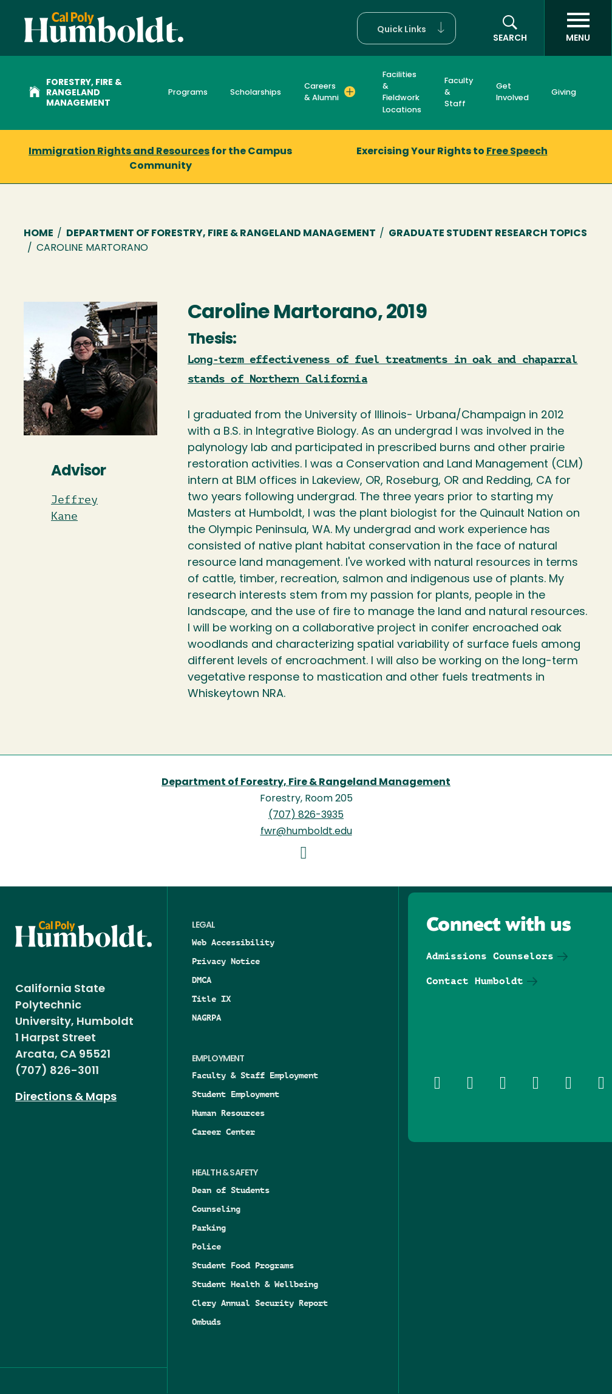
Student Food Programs (243, 1265)
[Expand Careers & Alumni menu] (349, 91)
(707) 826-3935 (306, 815)
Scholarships (255, 93)
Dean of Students (231, 1190)
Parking (209, 1227)
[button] (406, 28)
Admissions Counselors (490, 956)
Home (38, 234)
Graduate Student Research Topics (488, 234)
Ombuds (206, 1322)
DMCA (201, 980)
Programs (188, 93)
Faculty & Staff (458, 92)
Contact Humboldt (474, 981)
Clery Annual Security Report (260, 1303)
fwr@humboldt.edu (306, 832)
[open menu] (578, 28)
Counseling (216, 1209)
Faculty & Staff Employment (255, 1075)
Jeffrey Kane (74, 508)
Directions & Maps (66, 1097)
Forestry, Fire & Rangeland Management (75, 93)
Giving (563, 93)
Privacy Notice (226, 961)
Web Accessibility (233, 942)
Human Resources (228, 1113)
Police (206, 1246)
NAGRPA (206, 1017)
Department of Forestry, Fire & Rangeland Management (221, 234)
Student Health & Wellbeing (255, 1284)
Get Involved (512, 92)
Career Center (223, 1132)
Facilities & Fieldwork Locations (401, 92)
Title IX (211, 999)
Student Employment (235, 1094)
